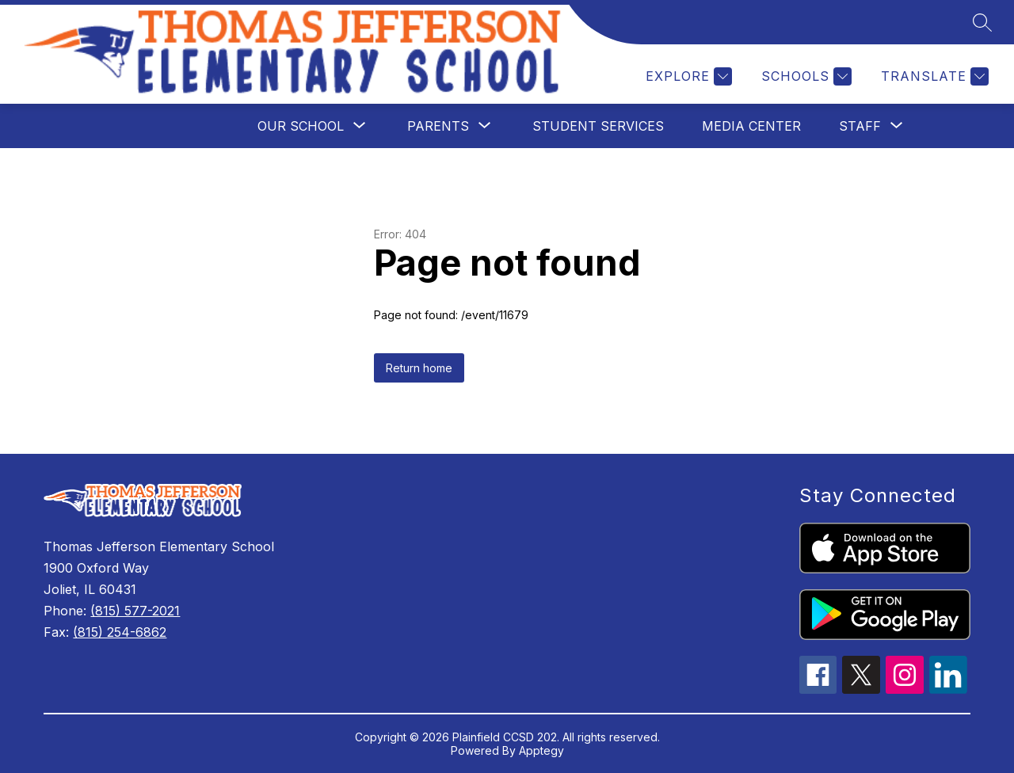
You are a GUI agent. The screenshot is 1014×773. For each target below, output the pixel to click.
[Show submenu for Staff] (860, 125)
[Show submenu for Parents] (438, 125)
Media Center (751, 126)
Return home (419, 368)
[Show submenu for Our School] (300, 125)
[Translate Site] (933, 76)
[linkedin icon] (948, 689)
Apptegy (541, 750)
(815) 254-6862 (119, 632)
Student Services (598, 126)
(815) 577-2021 (135, 611)
